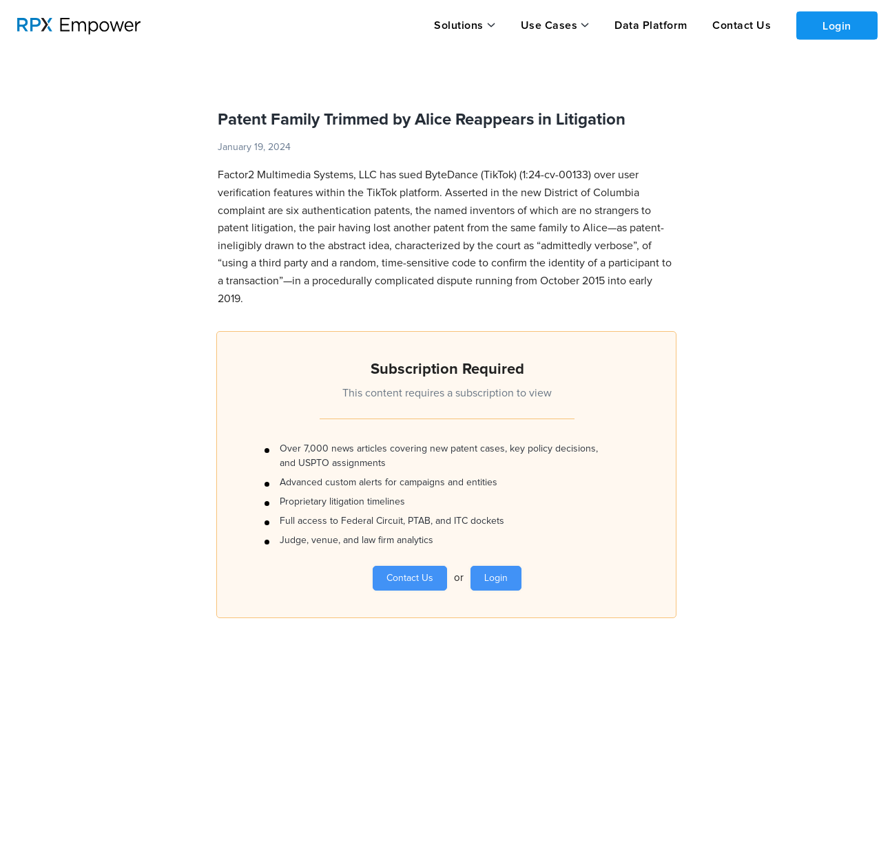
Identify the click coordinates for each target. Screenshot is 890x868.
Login (835, 24)
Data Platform (648, 25)
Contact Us (739, 25)
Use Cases (548, 25)
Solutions (459, 25)
